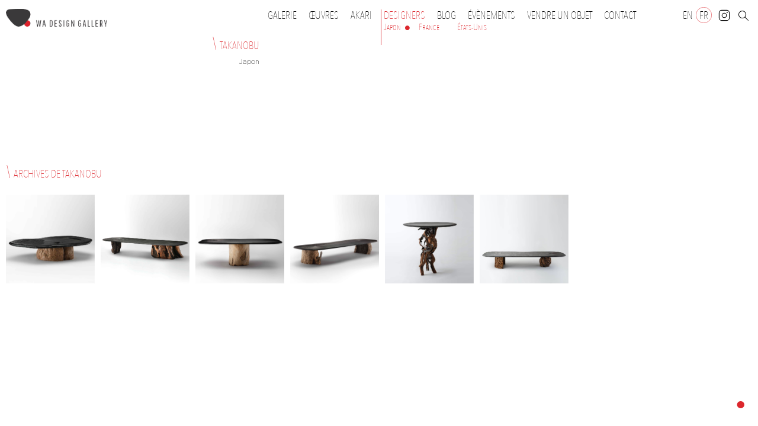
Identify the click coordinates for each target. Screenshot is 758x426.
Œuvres (327, 15)
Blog (446, 15)
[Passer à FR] (704, 15)
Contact (620, 15)
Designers (407, 15)
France (429, 27)
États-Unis (472, 27)
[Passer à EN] (688, 15)
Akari (361, 15)
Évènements (494, 15)
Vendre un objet (559, 15)
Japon (392, 27)
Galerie (282, 15)
